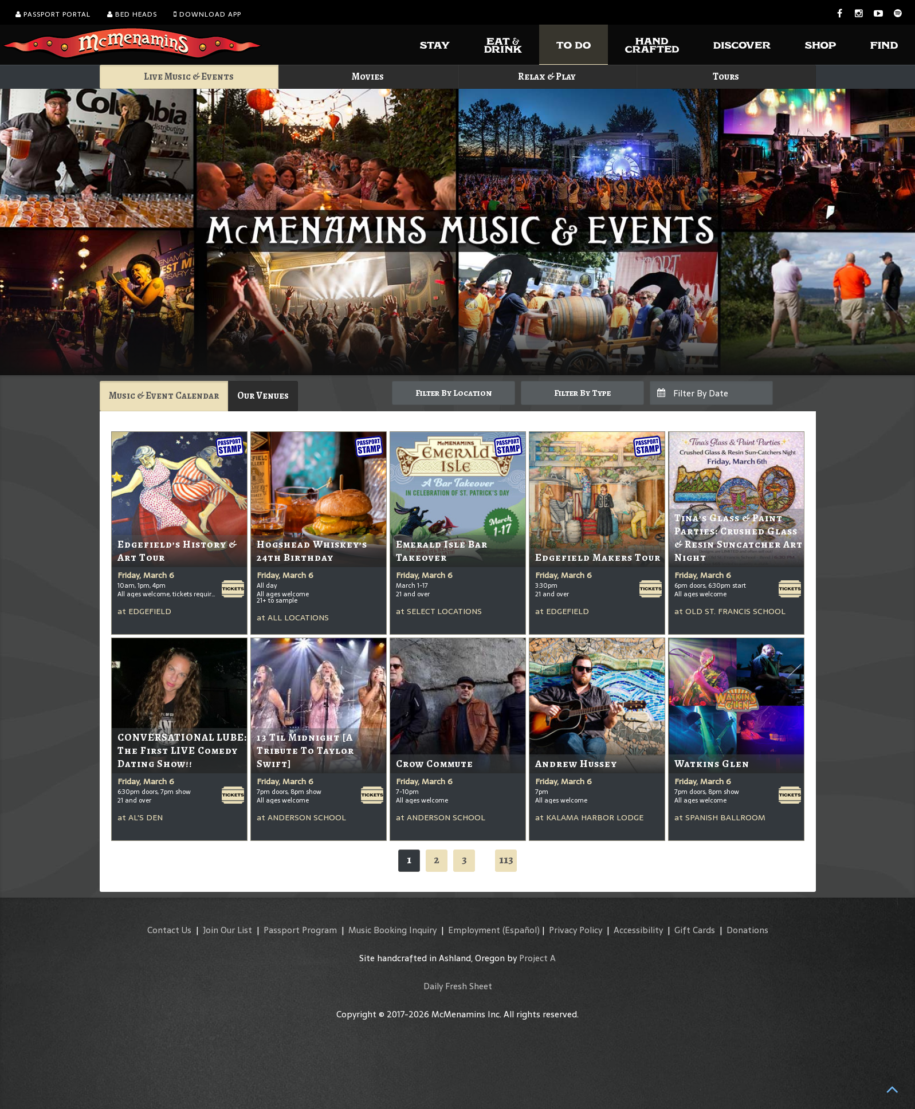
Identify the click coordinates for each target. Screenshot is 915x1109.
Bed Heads (132, 14)
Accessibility (638, 930)
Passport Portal (53, 14)
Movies (368, 76)
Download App (207, 14)
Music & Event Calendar (164, 395)
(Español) (521, 930)
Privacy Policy (575, 930)
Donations (747, 930)
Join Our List (227, 930)
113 (506, 859)
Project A (537, 958)
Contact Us (169, 930)
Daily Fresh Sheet (457, 986)
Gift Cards (694, 930)
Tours (726, 76)
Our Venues (263, 395)
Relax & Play (547, 76)
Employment (474, 930)
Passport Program (300, 930)
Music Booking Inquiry (392, 930)
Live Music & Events (189, 76)
